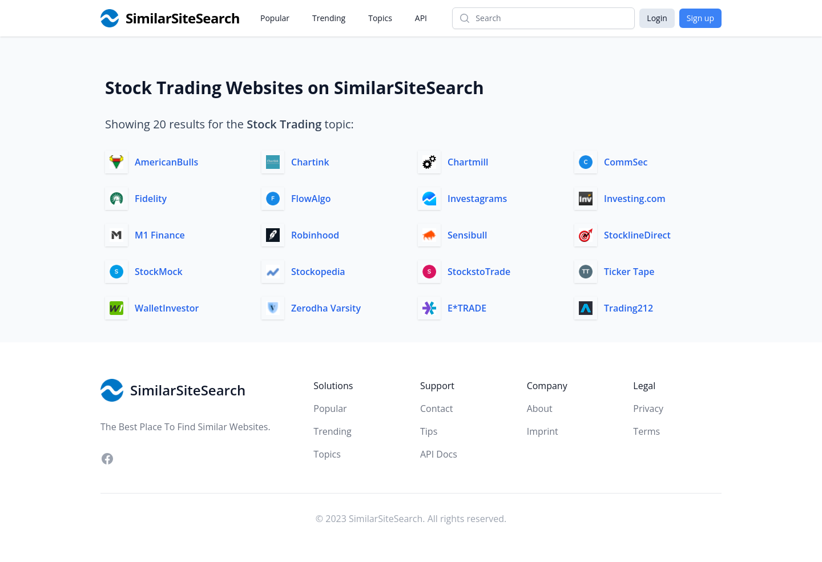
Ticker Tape (629, 271)
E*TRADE (467, 308)
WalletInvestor (167, 308)
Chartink (310, 162)
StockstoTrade (479, 271)
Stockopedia (318, 271)
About (540, 408)
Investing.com (635, 198)
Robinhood (315, 235)
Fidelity (151, 198)
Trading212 (628, 308)
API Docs (438, 454)
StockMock (159, 271)
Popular (274, 18)
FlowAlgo (311, 198)
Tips (428, 431)
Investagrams (477, 198)
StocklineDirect (637, 235)
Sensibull (467, 235)
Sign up (700, 18)
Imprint (542, 431)
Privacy (648, 408)
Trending (328, 18)
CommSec (625, 162)
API (421, 18)
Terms (646, 431)
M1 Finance (160, 235)
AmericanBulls (166, 162)
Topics (380, 18)
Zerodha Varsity (326, 308)
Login (657, 18)
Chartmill (468, 162)
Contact (436, 408)
